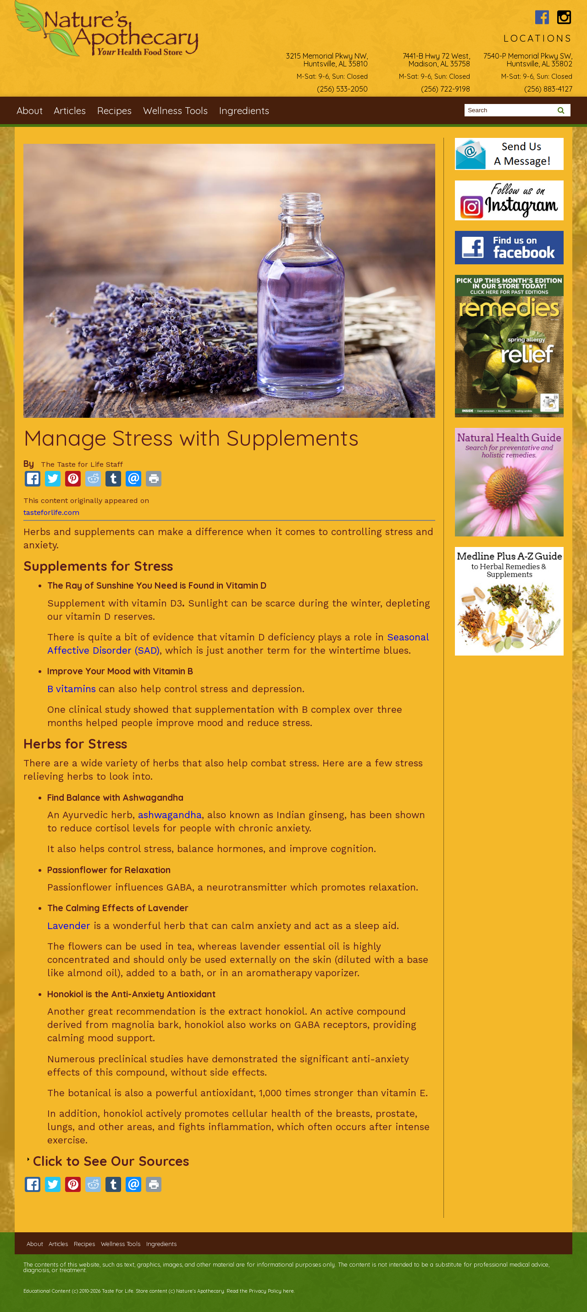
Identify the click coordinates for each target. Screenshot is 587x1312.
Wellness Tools (175, 110)
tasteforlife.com (51, 512)
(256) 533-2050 (342, 88)
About (30, 110)
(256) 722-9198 (445, 88)
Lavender (68, 925)
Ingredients (244, 110)
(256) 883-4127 (548, 88)
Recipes (114, 110)
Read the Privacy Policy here (260, 1291)
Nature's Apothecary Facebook (542, 17)
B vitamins (71, 688)
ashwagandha (170, 814)
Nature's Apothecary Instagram (564, 17)
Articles (70, 110)
